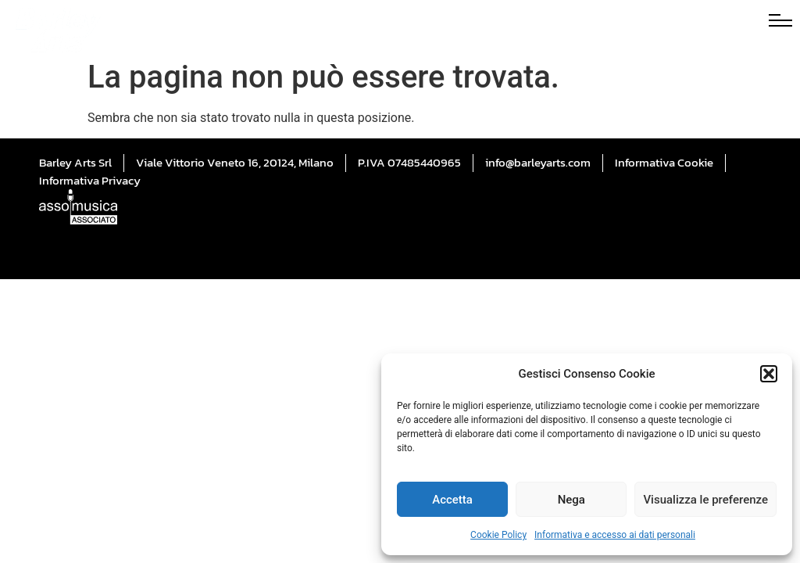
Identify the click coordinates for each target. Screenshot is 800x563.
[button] (769, 374)
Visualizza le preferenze (705, 500)
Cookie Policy (498, 534)
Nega (571, 500)
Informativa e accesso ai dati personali (614, 534)
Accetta (452, 500)
